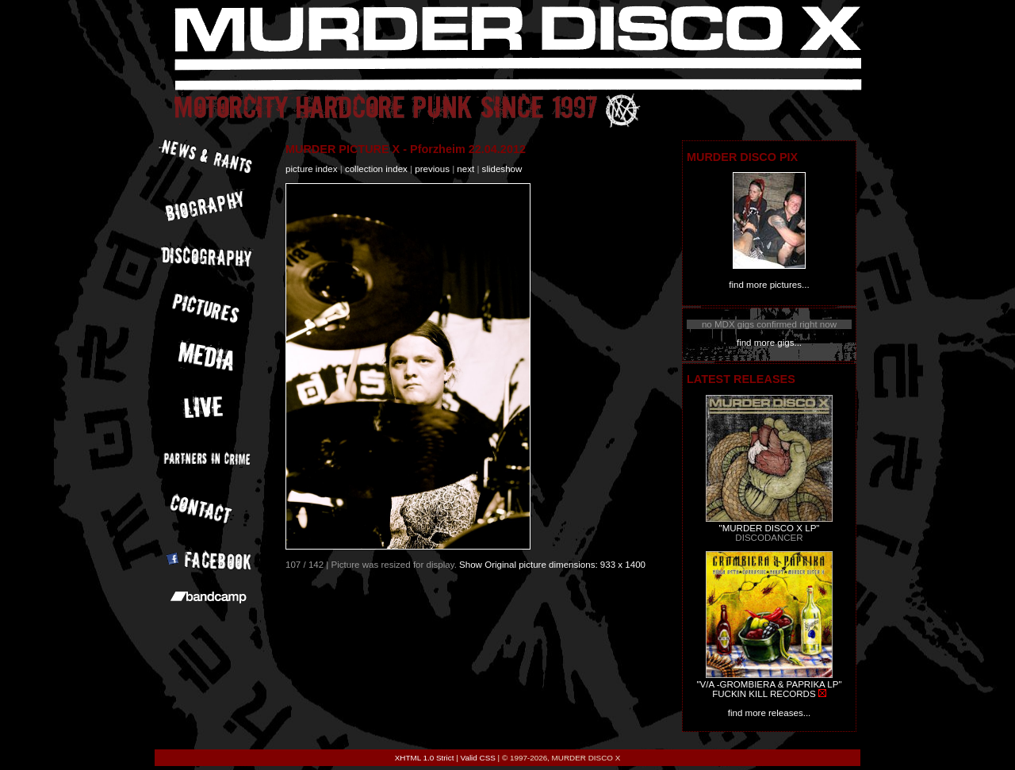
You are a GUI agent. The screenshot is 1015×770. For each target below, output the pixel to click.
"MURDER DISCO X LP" (769, 528)
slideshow (502, 169)
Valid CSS (478, 757)
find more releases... (769, 713)
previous (432, 169)
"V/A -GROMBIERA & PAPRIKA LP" (768, 684)
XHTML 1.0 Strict (424, 757)
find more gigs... (769, 342)
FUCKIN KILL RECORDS (763, 694)
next (465, 169)
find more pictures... (769, 284)
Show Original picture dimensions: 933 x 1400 (552, 564)
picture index (311, 169)
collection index (376, 169)
